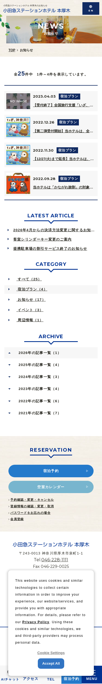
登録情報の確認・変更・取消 (32, 506)
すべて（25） (29, 279)
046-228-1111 (54, 559)
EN (90, 10)
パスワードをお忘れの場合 (30, 512)
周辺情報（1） (29, 320)
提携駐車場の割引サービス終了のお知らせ (50, 249)
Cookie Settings (51, 653)
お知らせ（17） (31, 300)
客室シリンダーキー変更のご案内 (42, 239)
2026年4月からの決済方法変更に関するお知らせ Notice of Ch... (55, 230)
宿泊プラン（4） (31, 289)
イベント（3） (29, 310)
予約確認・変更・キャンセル (32, 499)
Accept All (51, 663)
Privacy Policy (36, 622)
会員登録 (17, 519)
